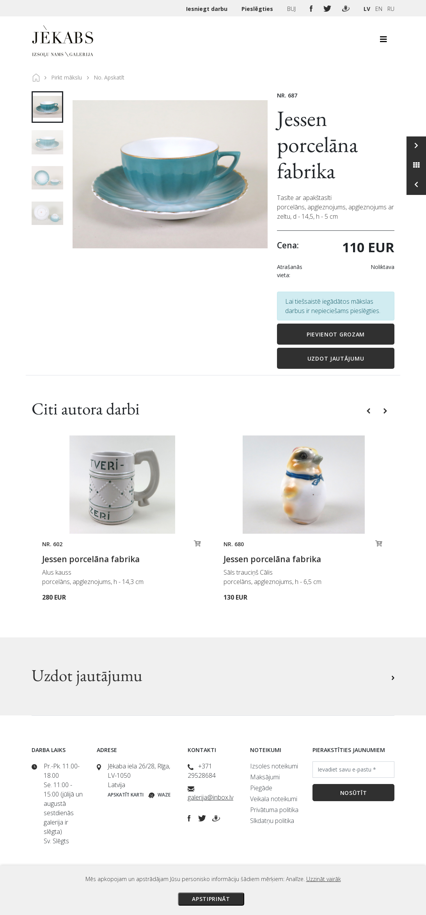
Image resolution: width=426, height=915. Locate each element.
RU (390, 8)
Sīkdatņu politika (272, 820)
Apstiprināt (211, 899)
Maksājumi (265, 777)
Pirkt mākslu (66, 77)
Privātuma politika (274, 809)
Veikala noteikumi (273, 799)
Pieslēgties (258, 8)
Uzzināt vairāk (323, 879)
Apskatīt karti (126, 794)
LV (367, 8)
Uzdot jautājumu (335, 358)
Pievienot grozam (336, 334)
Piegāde (261, 788)
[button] (369, 410)
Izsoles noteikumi (274, 766)
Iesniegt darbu (207, 8)
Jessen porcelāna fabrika (317, 144)
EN (378, 8)
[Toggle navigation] (383, 41)
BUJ (292, 8)
